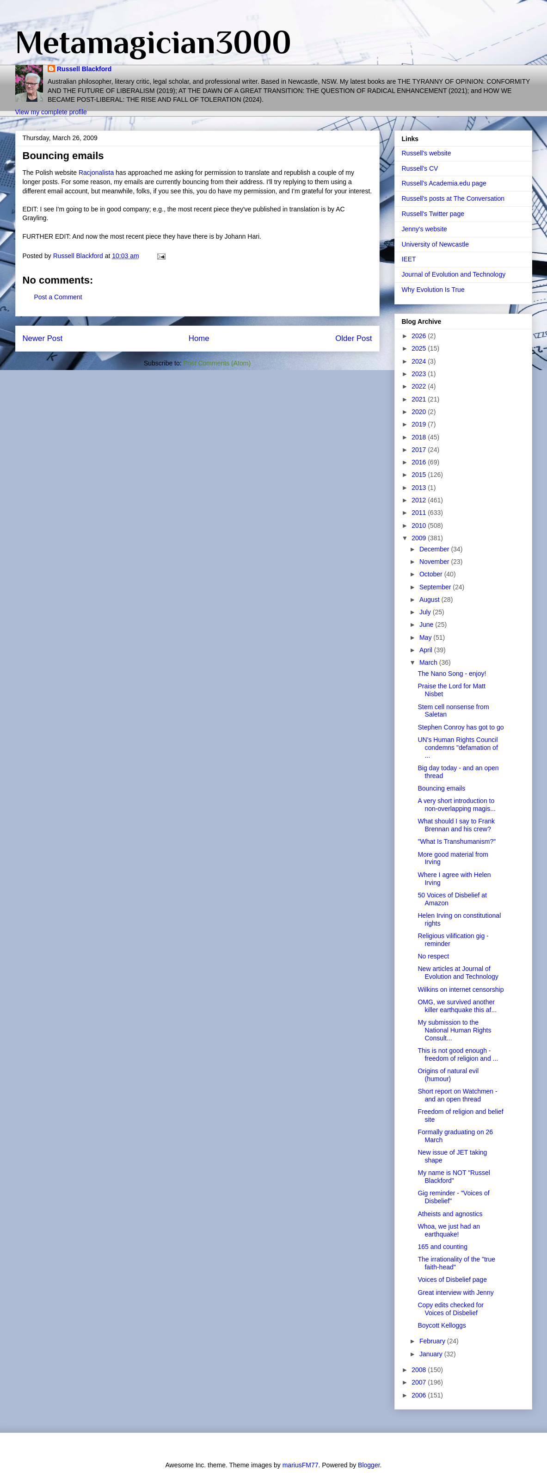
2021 (420, 399)
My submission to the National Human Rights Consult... (454, 1030)
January (431, 1354)
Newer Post (43, 338)
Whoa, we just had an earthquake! (449, 1230)
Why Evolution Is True (433, 289)
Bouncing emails (441, 788)
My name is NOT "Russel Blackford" (454, 1176)
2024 (420, 361)
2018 (420, 437)
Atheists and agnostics (450, 1214)
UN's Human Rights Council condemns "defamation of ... (458, 747)
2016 (420, 462)
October (431, 574)
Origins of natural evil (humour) (448, 1074)
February (433, 1341)
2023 (420, 373)
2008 (420, 1369)
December (435, 549)
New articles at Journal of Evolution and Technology (458, 972)
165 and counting (442, 1246)
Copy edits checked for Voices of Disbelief (450, 1309)
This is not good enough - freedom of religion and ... (458, 1054)
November (435, 561)
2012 (420, 500)
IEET (409, 259)
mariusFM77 (301, 1465)
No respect (433, 956)
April (426, 650)
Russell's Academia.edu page (444, 183)
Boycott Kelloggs (442, 1325)
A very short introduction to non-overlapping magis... (456, 804)
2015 (420, 474)
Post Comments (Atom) (217, 363)
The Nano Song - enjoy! (452, 673)
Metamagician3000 (153, 42)
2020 (420, 411)
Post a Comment (58, 297)
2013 (420, 487)
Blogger (369, 1465)
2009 (420, 538)
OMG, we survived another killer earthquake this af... (457, 1006)
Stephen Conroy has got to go (461, 727)
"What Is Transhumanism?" (457, 841)
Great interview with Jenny (455, 1292)
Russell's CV (420, 168)
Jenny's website (424, 229)
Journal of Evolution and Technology (454, 274)
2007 (420, 1382)
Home (199, 338)
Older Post (353, 338)
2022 (420, 386)
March (429, 662)
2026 (420, 336)
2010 (420, 525)
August (430, 599)
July (426, 612)
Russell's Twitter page (433, 213)
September (436, 587)
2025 (420, 348)
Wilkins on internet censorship (461, 989)
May (426, 637)
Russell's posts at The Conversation (453, 198)
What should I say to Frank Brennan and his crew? (456, 825)
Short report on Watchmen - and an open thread (457, 1095)
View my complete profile (51, 112)
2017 (420, 449)
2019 (420, 424)
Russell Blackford (84, 69)
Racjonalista (96, 172)
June (427, 624)
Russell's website (426, 153)
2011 (420, 512)
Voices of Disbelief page (452, 1279)
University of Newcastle (435, 244)
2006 (420, 1395)
